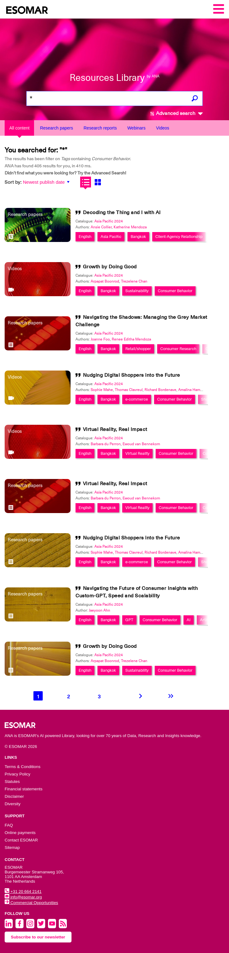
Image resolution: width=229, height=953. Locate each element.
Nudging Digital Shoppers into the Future (131, 375)
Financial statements (23, 789)
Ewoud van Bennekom (141, 443)
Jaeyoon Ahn (99, 610)
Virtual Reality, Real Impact (115, 429)
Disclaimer (14, 796)
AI (189, 619)
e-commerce (136, 399)
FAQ (9, 825)
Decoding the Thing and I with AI (122, 212)
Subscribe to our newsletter (38, 937)
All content (19, 127)
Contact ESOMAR (21, 840)
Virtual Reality (137, 453)
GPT (129, 619)
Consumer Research (178, 348)
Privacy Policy (17, 774)
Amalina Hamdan (192, 389)
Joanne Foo (100, 339)
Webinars (136, 127)
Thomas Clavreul (129, 389)
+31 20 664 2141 (23, 891)
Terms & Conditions (23, 766)
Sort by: (13, 182)
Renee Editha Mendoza (131, 339)
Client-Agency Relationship (178, 236)
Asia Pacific (111, 236)
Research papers (56, 127)
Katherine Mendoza (130, 227)
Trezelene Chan (134, 281)
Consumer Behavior (175, 290)
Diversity (12, 803)
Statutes (12, 781)
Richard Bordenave (160, 389)
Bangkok (138, 236)
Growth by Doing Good (110, 267)
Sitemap (12, 847)
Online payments (20, 832)
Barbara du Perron (106, 443)
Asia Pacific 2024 (108, 221)
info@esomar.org (23, 897)
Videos (162, 127)
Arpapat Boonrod (105, 281)
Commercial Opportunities (31, 902)
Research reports (100, 127)
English (85, 236)
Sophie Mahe (102, 389)
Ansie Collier (101, 227)
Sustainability (137, 290)
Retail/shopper (138, 348)
